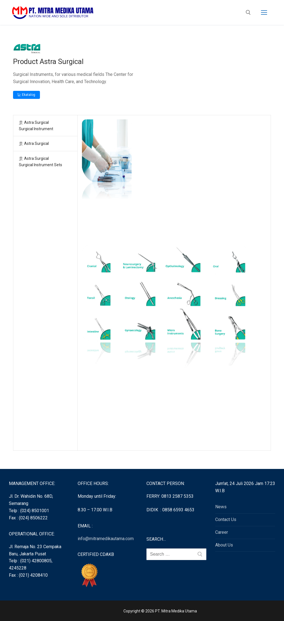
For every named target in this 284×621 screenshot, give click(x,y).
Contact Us (225, 519)
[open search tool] (248, 12)
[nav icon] (264, 12)
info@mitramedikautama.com (106, 538)
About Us (224, 545)
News (221, 506)
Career (221, 532)
